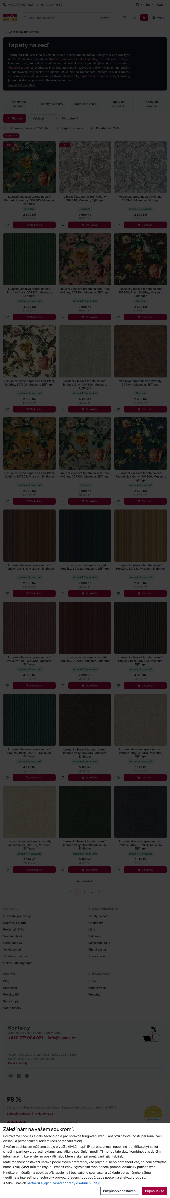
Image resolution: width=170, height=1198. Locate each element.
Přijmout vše (154, 1191)
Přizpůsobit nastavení (119, 1191)
